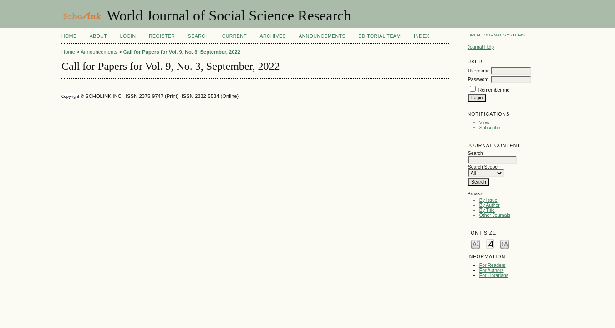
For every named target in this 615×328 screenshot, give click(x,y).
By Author (489, 205)
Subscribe (489, 127)
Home (68, 36)
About (98, 36)
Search (198, 36)
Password (478, 79)
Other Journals (494, 215)
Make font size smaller (475, 243)
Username (479, 70)
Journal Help (481, 47)
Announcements (322, 36)
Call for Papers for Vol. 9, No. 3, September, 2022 (181, 52)
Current (234, 36)
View (484, 122)
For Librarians (493, 275)
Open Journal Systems (496, 34)
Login (128, 36)
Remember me (494, 89)
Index (421, 36)
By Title (487, 210)
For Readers (492, 265)
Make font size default (490, 243)
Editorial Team (379, 36)
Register (162, 36)
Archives (273, 36)
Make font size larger (504, 243)
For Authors (491, 270)
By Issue (488, 200)
